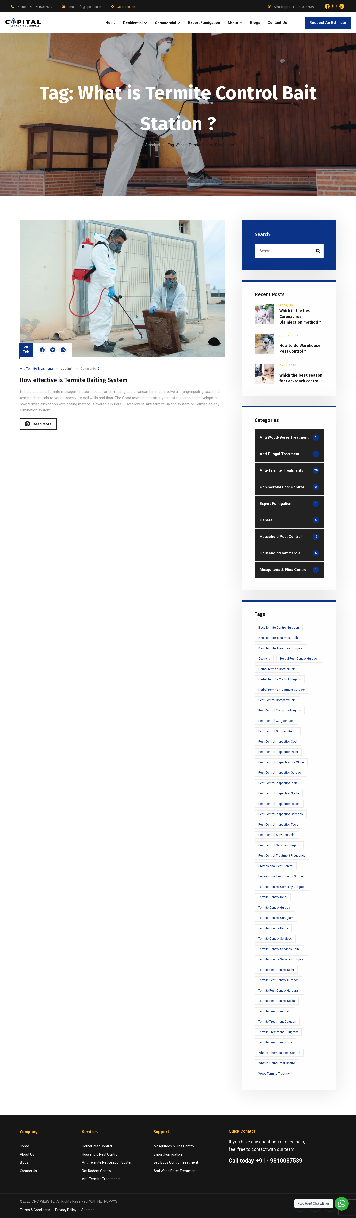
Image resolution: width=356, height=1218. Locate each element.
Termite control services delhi (279, 949)
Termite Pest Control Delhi (276, 970)
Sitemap (88, 1210)
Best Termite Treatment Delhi (278, 638)
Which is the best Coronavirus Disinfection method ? (300, 316)
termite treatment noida (275, 1042)
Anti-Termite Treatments (37, 368)
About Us (27, 1154)
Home (124, 145)
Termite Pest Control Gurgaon (278, 980)
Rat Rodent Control (96, 1171)
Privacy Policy (65, 1210)
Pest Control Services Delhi (276, 835)
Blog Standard (148, 145)
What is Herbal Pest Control (277, 1063)
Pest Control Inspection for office (281, 762)
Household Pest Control (100, 1154)
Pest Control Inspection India (278, 783)
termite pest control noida (276, 1001)
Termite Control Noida (273, 928)
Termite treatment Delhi (274, 1011)
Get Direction (126, 7)
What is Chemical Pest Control (279, 1053)
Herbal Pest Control (97, 1146)
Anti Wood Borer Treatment (175, 1171)
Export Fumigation (168, 1154)
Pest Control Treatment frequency (281, 855)
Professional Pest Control (275, 866)
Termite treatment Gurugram (278, 1032)
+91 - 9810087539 (39, 7)
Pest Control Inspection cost (277, 741)
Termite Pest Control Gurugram (279, 990)
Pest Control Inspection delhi (278, 752)
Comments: (89, 368)
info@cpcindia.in (89, 7)
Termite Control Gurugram (276, 918)
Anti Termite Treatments (101, 1179)
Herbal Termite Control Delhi (277, 669)
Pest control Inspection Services (280, 814)
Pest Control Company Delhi (277, 700)
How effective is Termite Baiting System (74, 380)
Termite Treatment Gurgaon (277, 1021)
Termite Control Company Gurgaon (281, 887)
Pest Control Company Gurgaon (279, 710)
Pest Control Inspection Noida (278, 793)
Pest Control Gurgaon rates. (277, 731)
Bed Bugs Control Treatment (176, 1162)
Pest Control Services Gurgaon (279, 845)
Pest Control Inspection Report (279, 804)
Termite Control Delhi (272, 897)
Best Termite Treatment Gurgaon (280, 648)
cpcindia (264, 658)
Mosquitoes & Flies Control (174, 1146)
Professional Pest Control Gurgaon (282, 876)
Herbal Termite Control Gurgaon (279, 679)
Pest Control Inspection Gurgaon (280, 772)
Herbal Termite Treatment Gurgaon (282, 689)
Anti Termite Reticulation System (108, 1162)
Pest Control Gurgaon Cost (276, 721)
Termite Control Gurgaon (275, 907)
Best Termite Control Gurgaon (278, 627)
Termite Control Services (275, 938)
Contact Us (28, 1171)
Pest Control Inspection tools (278, 824)
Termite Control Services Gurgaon (281, 959)
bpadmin (67, 368)
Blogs (24, 1162)
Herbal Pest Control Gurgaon (299, 658)
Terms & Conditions (35, 1210)
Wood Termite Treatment (275, 1073)
